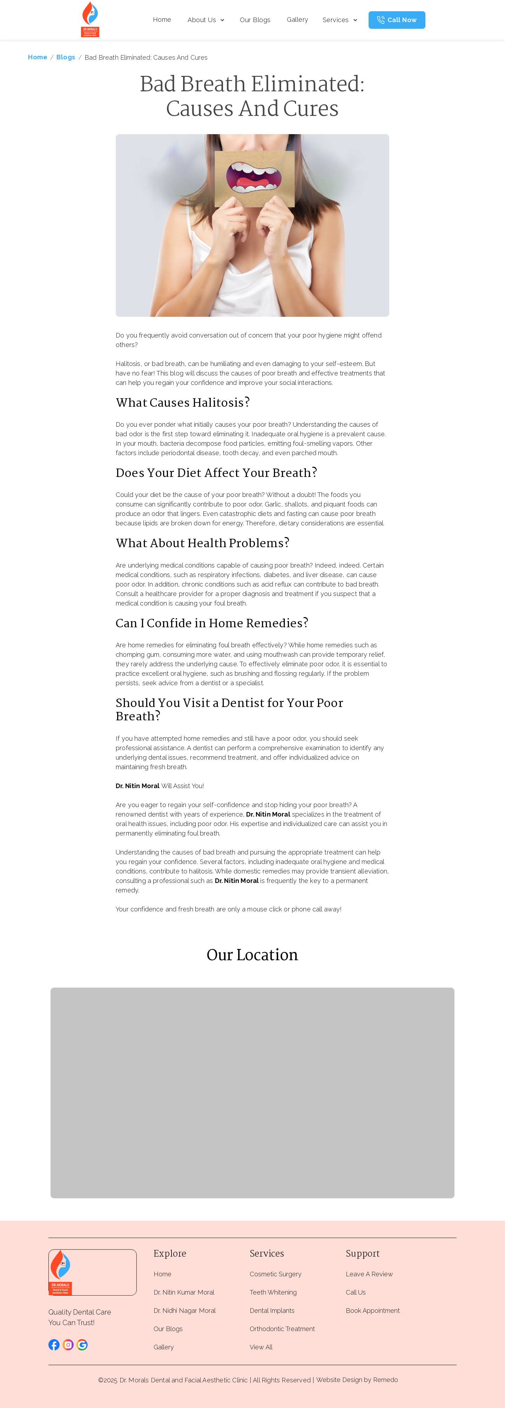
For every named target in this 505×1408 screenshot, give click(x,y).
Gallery (298, 19)
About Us (206, 20)
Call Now (402, 20)
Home (162, 19)
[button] (54, 1344)
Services (341, 20)
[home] (90, 20)
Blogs (65, 57)
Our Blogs (255, 20)
